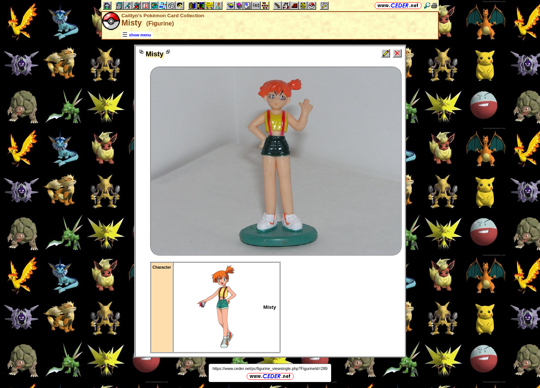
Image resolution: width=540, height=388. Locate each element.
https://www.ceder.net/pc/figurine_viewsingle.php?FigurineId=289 (270, 368)
